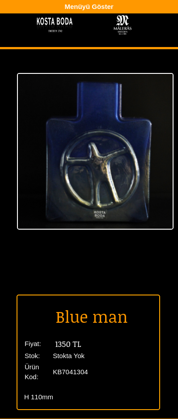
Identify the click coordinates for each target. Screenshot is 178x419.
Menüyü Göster (88, 6)
